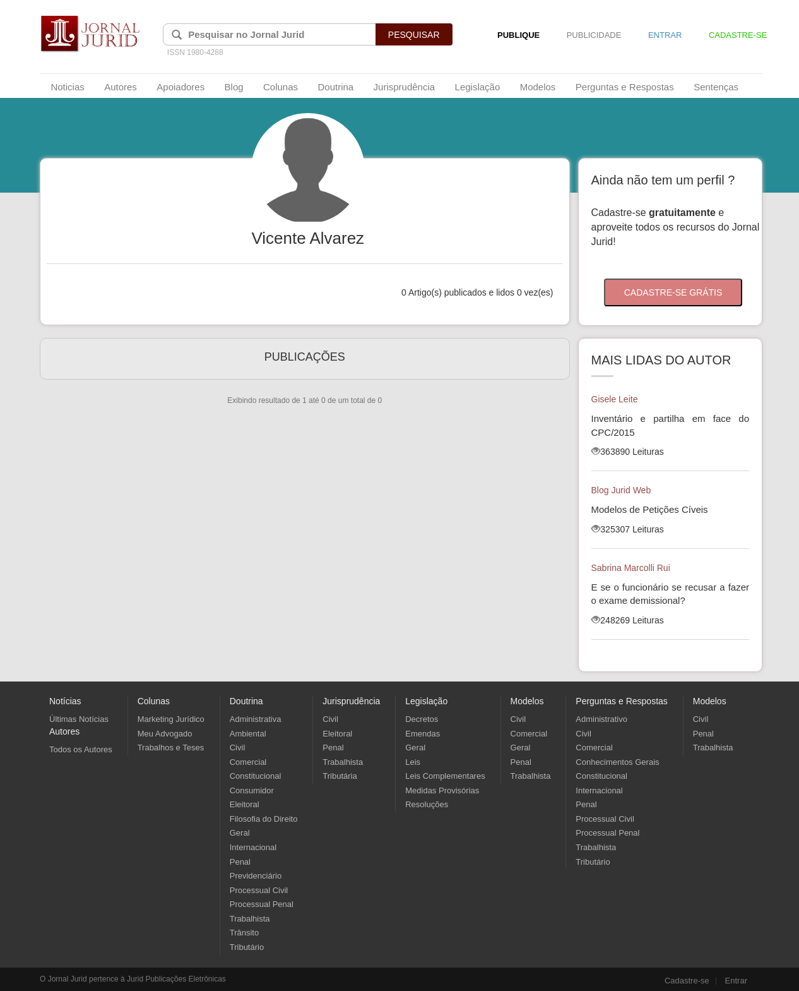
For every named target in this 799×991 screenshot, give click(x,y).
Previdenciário (255, 875)
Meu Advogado (165, 733)
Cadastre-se (687, 981)
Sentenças (716, 86)
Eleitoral (244, 804)
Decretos (421, 719)
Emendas (422, 733)
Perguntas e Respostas (625, 86)
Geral (240, 833)
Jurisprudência (404, 86)
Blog (234, 86)
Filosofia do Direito (264, 819)
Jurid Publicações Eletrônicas (176, 979)
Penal (240, 862)
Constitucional (255, 776)
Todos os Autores (80, 749)
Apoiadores (180, 86)
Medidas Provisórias (442, 790)
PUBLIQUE (518, 35)
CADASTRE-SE (738, 35)
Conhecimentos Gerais (617, 762)
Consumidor (252, 790)
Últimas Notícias (79, 719)
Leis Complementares (445, 776)
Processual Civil (259, 890)
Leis (412, 762)
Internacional (253, 847)
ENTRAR (665, 35)
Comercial (248, 762)
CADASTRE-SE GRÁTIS (673, 292)
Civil (238, 747)
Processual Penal (261, 904)
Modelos (538, 86)
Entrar (736, 981)
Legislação (477, 86)
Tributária (340, 776)
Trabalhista (250, 918)
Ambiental (248, 733)
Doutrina (335, 86)
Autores (120, 86)
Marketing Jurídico (171, 719)
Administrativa (255, 719)
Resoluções (426, 804)
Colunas (280, 86)
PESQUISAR (414, 35)
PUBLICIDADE (594, 35)
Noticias (67, 86)
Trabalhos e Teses (171, 747)
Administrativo (601, 719)
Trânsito (244, 932)
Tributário (247, 947)
